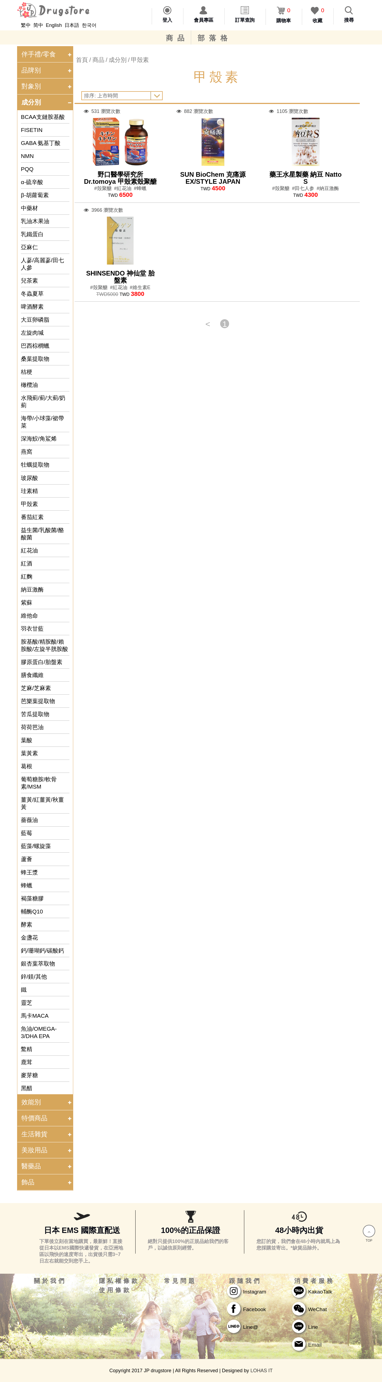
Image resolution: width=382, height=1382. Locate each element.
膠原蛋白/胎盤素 (41, 662)
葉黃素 (29, 753)
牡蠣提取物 (35, 464)
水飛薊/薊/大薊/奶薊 (43, 401)
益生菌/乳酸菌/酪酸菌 (42, 533)
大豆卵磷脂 (35, 320)
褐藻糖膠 (32, 898)
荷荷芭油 (32, 727)
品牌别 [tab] (47, 70)
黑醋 (26, 1088)
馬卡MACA (35, 1016)
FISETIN (32, 130)
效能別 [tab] (47, 1102)
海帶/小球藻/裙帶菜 (42, 422)
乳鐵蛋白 (32, 234)
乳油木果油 (35, 221)
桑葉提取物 (35, 359)
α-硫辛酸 (32, 182)
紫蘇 (26, 602)
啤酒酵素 (32, 306)
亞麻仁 (29, 247)
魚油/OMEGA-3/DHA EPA (39, 1032)
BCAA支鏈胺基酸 (43, 117)
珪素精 (29, 491)
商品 (177, 38)
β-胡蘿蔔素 (35, 195)
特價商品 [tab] (47, 1118)
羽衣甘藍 (32, 628)
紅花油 (29, 550)
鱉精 (26, 1049)
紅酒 (26, 563)
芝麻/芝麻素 (36, 688)
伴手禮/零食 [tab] (47, 54)
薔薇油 (29, 820)
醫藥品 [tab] (47, 1166)
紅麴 (26, 576)
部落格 (215, 38)
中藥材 (29, 208)
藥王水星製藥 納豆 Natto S (305, 178)
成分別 (118, 59)
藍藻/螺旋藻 (36, 846)
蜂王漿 (29, 872)
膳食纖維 (32, 675)
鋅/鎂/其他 (34, 976)
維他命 (29, 615)
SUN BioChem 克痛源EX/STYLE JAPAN (213, 178)
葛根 (26, 766)
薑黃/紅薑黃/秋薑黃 (42, 803)
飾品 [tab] (47, 1182)
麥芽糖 (29, 1075)
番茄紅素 (32, 517)
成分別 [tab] (47, 102)
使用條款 (115, 1290)
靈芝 (26, 1003)
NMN (27, 156)
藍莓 (26, 833)
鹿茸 (26, 1062)
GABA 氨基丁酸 (40, 143)
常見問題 (180, 1281)
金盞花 (29, 937)
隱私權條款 (119, 1281)
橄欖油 (29, 385)
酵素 (26, 924)
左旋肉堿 (32, 333)
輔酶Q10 (32, 911)
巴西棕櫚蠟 (35, 346)
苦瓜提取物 (35, 714)
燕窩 (26, 451)
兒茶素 (29, 280)
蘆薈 (26, 859)
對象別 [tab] (47, 86)
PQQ (27, 169)
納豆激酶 (32, 589)
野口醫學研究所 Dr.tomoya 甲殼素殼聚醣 (120, 178)
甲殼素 (29, 504)
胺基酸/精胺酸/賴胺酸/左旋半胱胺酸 (44, 645)
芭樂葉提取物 (38, 701)
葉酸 (26, 740)
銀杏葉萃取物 (38, 963)
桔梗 (26, 372)
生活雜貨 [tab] (47, 1134)
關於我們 (50, 1281)
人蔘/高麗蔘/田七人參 (42, 264)
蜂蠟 (26, 885)
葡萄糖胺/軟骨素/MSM (39, 783)
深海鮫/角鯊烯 (39, 438)
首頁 (82, 59)
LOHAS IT (262, 1370)
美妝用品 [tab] (47, 1150)
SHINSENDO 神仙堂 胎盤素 (120, 277)
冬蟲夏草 (32, 293)
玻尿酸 (29, 478)
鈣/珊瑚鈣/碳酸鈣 (42, 950)
